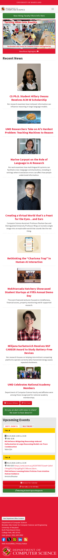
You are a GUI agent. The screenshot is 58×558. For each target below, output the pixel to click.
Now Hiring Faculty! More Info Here (29, 15)
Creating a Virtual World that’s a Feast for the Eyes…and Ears (29, 217)
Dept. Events (12, 426)
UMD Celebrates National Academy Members (29, 386)
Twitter (9, 539)
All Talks (27, 426)
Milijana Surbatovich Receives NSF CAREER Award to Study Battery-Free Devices (29, 349)
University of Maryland (29, 2)
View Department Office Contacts (13, 518)
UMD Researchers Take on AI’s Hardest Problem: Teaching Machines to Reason (29, 130)
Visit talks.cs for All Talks (29, 487)
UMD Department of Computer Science (23, 9)
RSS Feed (26, 403)
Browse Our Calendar (29, 483)
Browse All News (11, 403)
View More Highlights (29, 51)
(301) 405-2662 (17, 535)
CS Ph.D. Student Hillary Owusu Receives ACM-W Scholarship (29, 98)
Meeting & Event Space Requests (29, 491)
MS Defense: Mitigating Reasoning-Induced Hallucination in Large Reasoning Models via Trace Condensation (26, 444)
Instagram (15, 539)
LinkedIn (20, 539)
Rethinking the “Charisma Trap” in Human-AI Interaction (29, 260)
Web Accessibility (8, 544)
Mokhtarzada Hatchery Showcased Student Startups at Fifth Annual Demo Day (29, 292)
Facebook (4, 539)
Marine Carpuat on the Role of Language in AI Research (29, 161)
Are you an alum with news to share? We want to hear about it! (21, 411)
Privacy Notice (21, 544)
